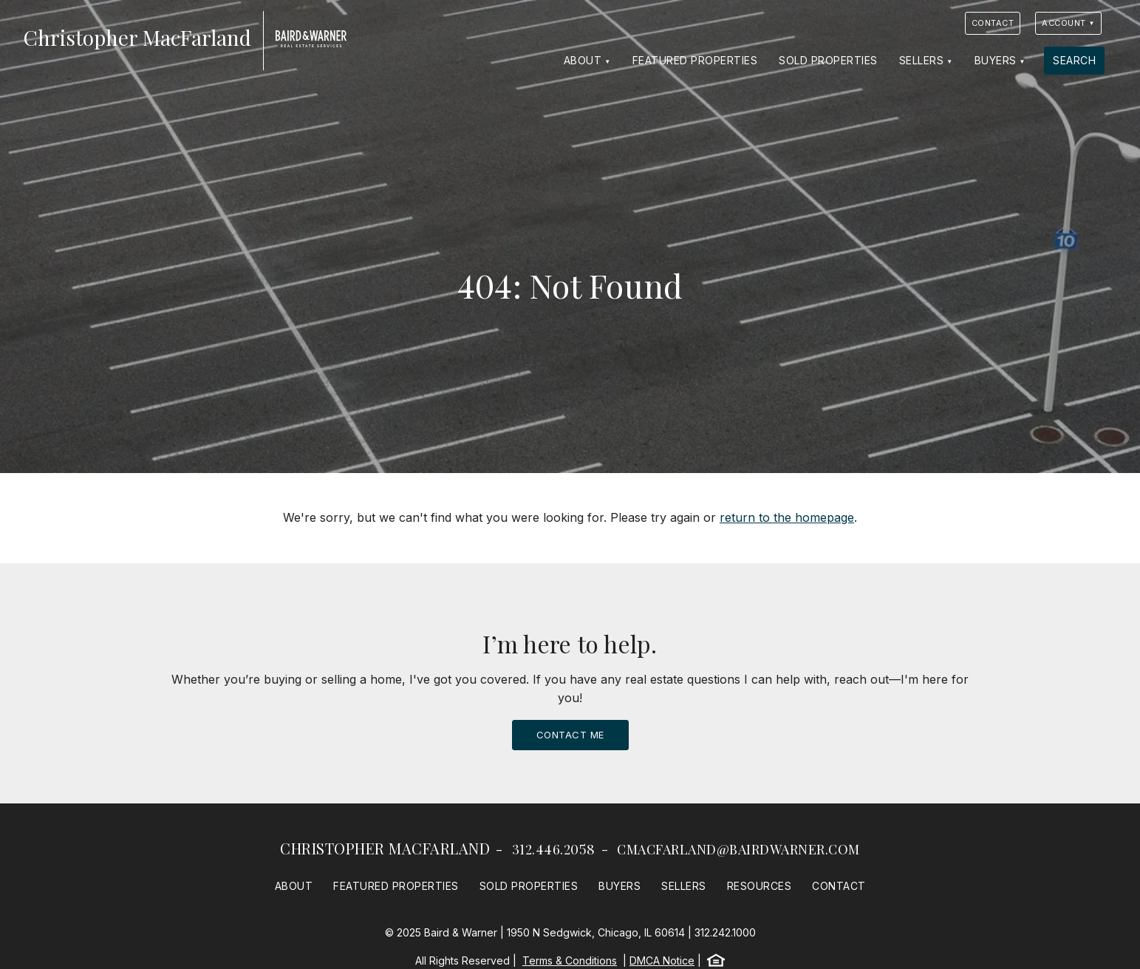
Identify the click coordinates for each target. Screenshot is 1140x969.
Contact (993, 23)
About (583, 60)
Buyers (996, 60)
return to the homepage (787, 517)
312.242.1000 (725, 932)
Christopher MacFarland (385, 848)
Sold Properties (828, 60)
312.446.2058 (553, 849)
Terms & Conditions (569, 960)
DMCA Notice (661, 960)
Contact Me (570, 735)
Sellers (921, 60)
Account (1064, 23)
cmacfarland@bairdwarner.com (738, 849)
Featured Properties (695, 60)
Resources (759, 886)
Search (1074, 60)
